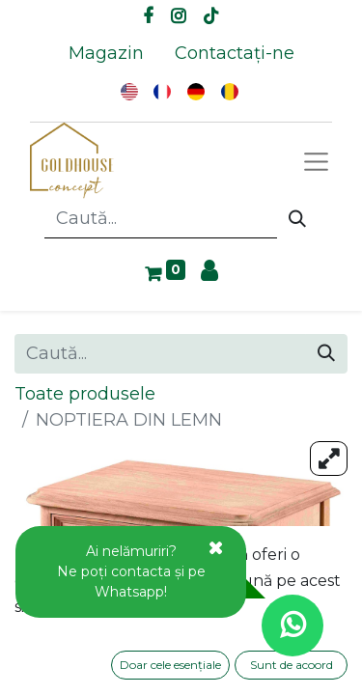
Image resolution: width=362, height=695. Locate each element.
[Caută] (297, 219)
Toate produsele (84, 393)
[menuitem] (106, 53)
